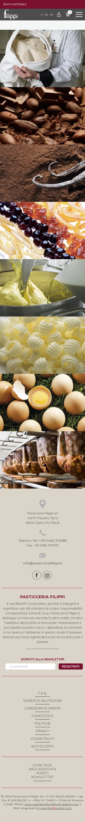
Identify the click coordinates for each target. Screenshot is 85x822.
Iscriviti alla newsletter (42, 659)
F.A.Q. (42, 693)
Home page (42, 765)
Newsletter (42, 777)
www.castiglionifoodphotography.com (51, 804)
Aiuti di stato (42, 746)
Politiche (42, 723)
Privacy (42, 731)
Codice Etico (42, 716)
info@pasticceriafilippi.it (42, 563)
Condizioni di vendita (42, 708)
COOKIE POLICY (42, 739)
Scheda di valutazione (42, 701)
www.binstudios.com (56, 808)
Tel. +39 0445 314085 (49, 541)
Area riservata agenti (42, 771)
